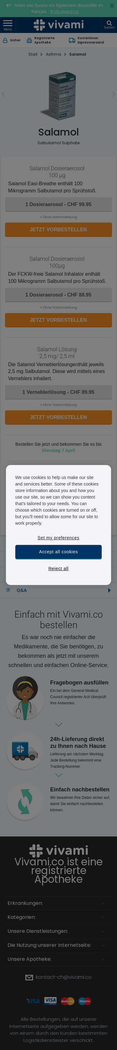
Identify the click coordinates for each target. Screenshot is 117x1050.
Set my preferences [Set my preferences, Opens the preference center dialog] (59, 537)
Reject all (58, 568)
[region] (58, 525)
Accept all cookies (58, 551)
